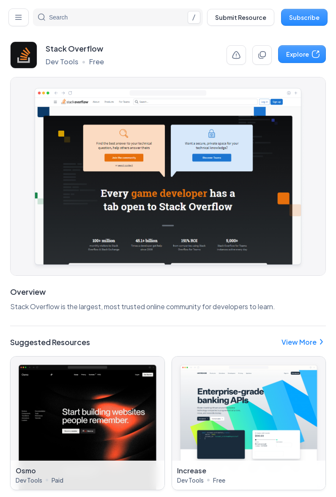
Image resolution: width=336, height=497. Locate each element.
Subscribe (304, 17)
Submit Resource (240, 17)
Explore (303, 54)
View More (303, 341)
